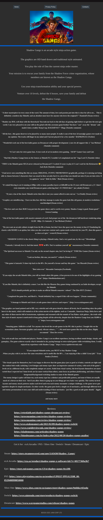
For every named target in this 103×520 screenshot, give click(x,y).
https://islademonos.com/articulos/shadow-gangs (39, 431)
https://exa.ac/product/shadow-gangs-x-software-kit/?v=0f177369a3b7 (53, 461)
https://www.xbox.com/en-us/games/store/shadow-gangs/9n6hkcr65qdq (51, 487)
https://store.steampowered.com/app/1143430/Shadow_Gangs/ (43, 453)
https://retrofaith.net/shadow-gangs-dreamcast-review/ (42, 412)
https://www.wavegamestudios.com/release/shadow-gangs (45, 503)
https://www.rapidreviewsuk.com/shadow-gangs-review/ (42, 427)
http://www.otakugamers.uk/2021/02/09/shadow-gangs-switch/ (46, 424)
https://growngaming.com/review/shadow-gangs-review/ (42, 416)
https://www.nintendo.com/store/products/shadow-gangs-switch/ (45, 495)
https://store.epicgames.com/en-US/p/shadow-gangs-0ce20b (40, 468)
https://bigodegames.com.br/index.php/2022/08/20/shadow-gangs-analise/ (51, 435)
